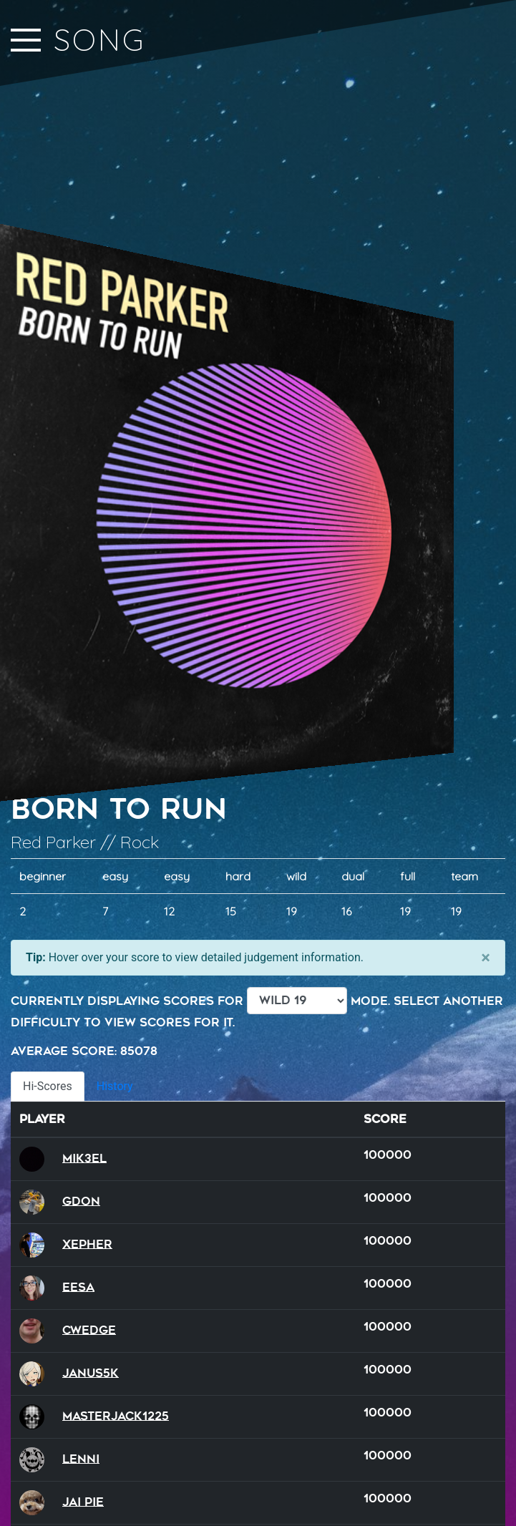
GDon (81, 1200)
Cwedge (89, 1329)
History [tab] (115, 1086)
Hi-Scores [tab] (47, 1086)
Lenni (80, 1458)
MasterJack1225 (115, 1415)
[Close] (486, 958)
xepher (87, 1243)
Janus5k (90, 1372)
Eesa (78, 1286)
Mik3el (84, 1157)
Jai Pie (83, 1501)
